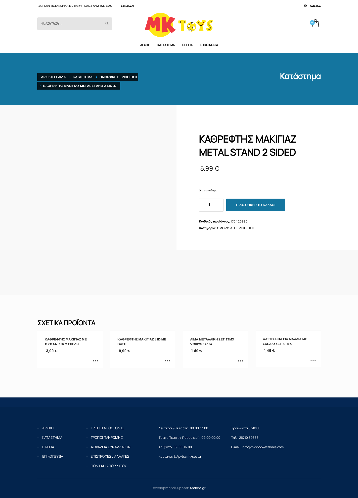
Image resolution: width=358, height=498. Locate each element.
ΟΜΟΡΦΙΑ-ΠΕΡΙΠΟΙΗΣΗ (235, 228)
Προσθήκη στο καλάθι (255, 205)
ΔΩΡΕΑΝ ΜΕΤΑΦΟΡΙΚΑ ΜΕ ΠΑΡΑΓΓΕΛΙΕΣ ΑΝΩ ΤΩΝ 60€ (75, 6)
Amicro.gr (198, 488)
